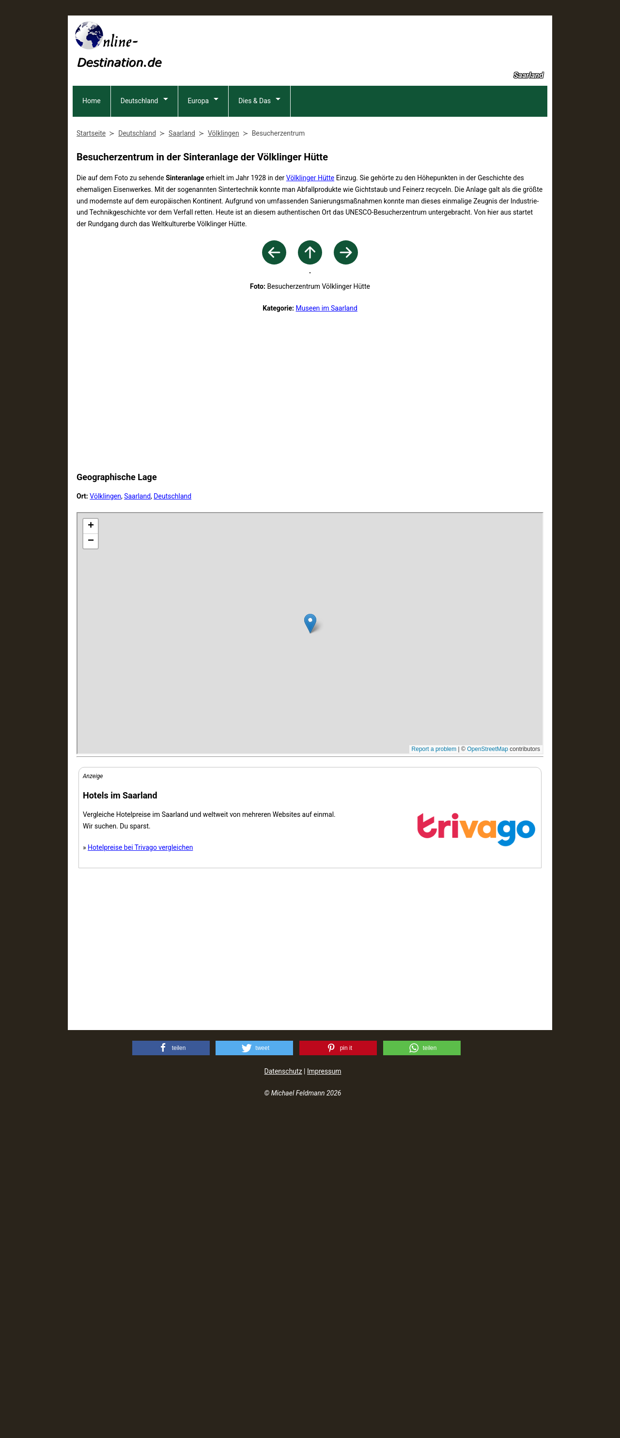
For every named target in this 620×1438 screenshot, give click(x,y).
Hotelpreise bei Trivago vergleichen (140, 1171)
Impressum (324, 1395)
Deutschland (139, 165)
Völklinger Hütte (310, 242)
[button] (171, 1371)
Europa (198, 165)
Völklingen (105, 820)
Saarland (137, 820)
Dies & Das (254, 165)
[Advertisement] (371, 44)
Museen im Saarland (326, 632)
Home (91, 165)
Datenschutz (283, 1395)
